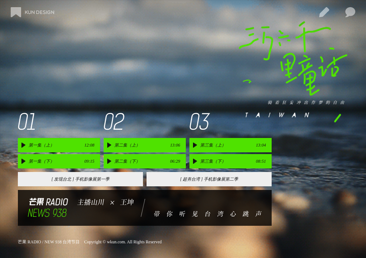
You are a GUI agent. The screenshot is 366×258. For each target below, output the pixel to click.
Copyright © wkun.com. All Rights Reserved (123, 241)
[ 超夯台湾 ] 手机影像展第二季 (209, 179)
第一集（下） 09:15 (61, 161)
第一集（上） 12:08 (61, 145)
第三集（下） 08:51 (233, 161)
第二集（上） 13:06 (147, 145)
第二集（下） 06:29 (147, 161)
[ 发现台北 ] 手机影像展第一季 (80, 179)
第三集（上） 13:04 (233, 145)
